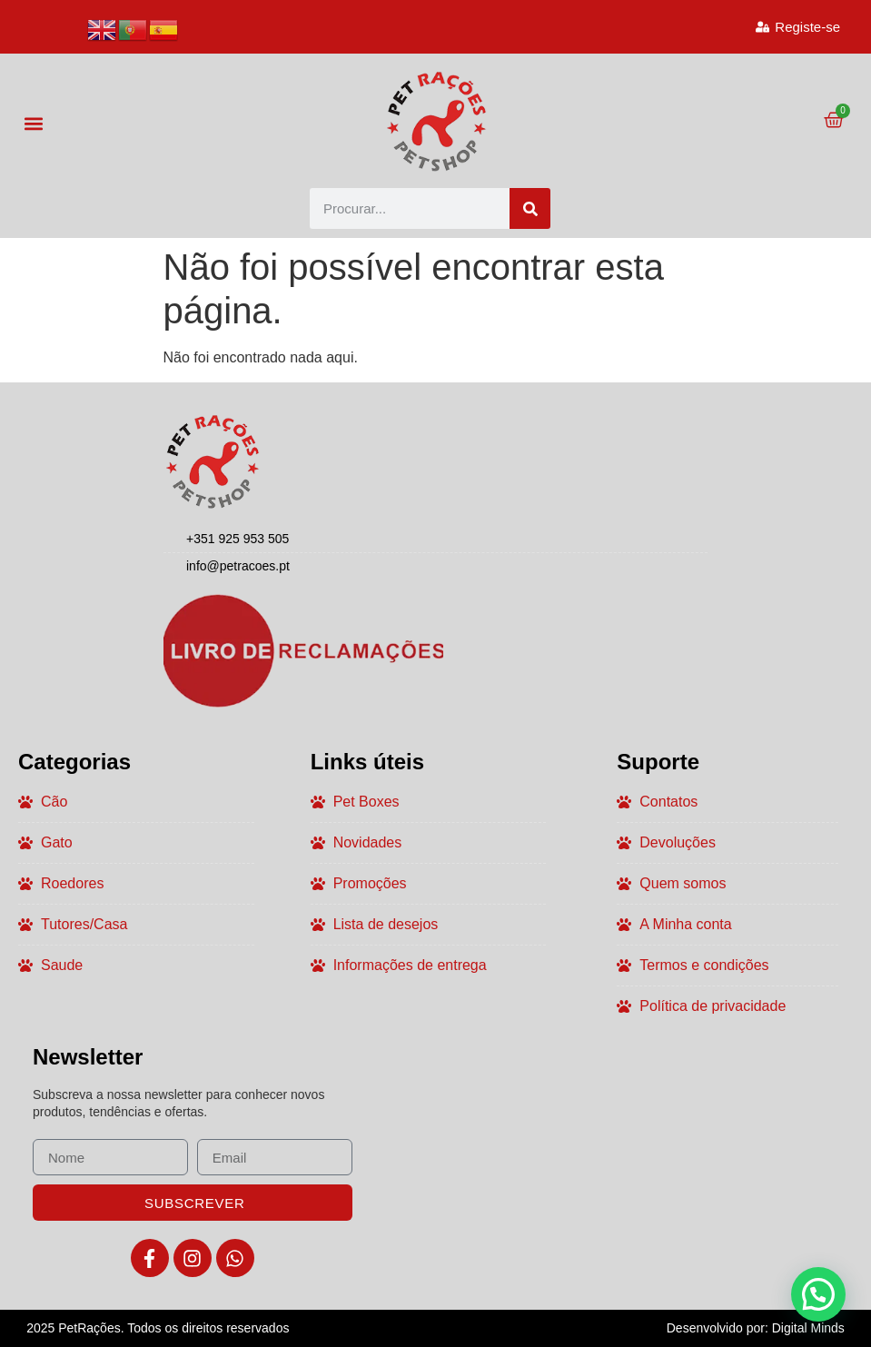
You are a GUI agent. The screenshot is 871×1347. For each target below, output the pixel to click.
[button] (33, 123)
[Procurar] (530, 208)
